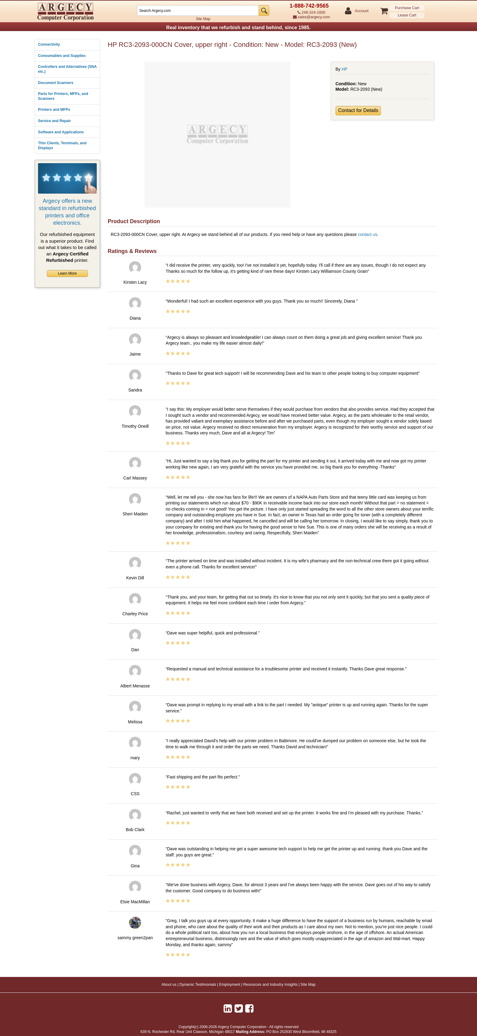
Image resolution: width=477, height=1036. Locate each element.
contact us (367, 234)
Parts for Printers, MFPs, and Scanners (63, 96)
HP (344, 69)
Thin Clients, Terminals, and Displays (62, 145)
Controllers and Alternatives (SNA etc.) (67, 69)
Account (361, 11)
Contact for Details (358, 110)
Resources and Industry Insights (270, 984)
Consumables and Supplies (62, 56)
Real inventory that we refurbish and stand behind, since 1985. (238, 27)
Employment (229, 984)
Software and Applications (61, 132)
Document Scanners (55, 83)
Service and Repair (54, 121)
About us (169, 984)
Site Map (203, 19)
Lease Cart (407, 15)
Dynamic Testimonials (197, 984)
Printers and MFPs (54, 109)
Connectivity (49, 44)
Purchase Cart (407, 8)
